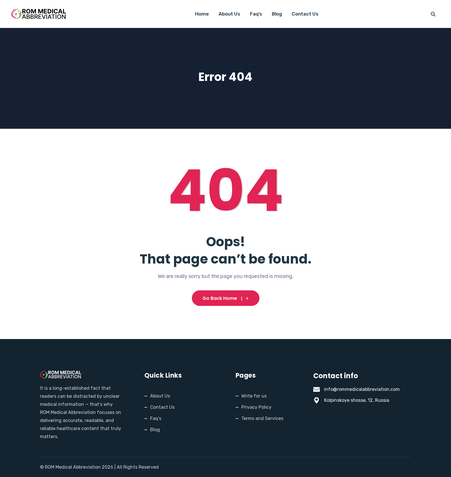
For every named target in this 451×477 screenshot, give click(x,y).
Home (202, 14)
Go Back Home (225, 298)
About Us (229, 14)
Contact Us (305, 14)
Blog (277, 14)
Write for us (254, 396)
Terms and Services (262, 418)
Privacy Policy (256, 407)
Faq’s (256, 14)
